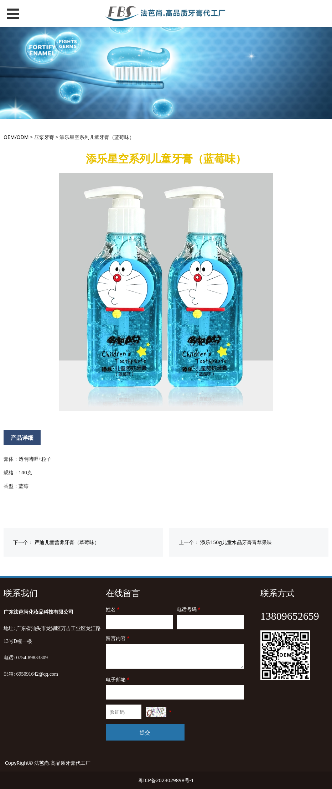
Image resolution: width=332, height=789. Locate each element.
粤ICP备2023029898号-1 (166, 780)
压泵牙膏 (44, 137)
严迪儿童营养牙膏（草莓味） (67, 542)
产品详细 (22, 438)
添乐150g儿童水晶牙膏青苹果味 (236, 542)
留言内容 (118, 638)
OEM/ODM (16, 137)
